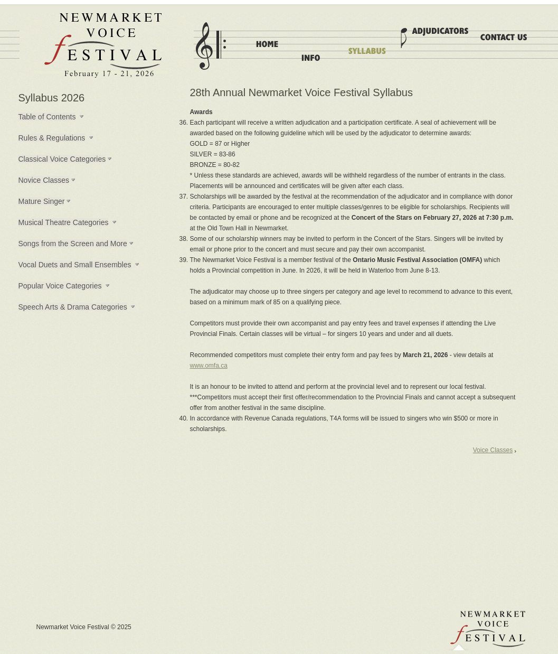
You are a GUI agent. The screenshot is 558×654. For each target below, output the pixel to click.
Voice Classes (493, 450)
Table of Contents (47, 117)
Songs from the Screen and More (72, 243)
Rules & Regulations (52, 138)
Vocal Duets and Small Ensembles (74, 264)
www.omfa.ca (209, 365)
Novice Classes (43, 180)
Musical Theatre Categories (63, 222)
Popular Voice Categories (60, 286)
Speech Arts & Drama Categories (72, 307)
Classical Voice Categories (62, 159)
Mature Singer (41, 201)
